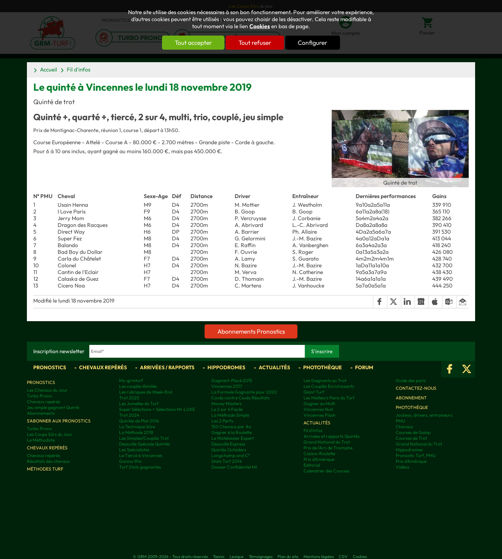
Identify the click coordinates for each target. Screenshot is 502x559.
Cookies (259, 26)
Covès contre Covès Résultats (240, 398)
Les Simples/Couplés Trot (144, 438)
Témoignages (260, 556)
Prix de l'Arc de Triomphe (328, 448)
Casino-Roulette (319, 453)
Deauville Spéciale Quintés (144, 444)
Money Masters (226, 403)
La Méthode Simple (230, 415)
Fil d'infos (78, 69)
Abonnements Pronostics (251, 331)
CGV (343, 556)
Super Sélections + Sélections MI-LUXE (157, 409)
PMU (400, 421)
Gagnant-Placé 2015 (231, 380)
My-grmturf (131, 380)
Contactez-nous (416, 388)
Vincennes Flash (320, 415)
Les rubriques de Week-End (145, 392)
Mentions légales (319, 556)
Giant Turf (314, 392)
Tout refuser (255, 42)
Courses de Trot (411, 438)
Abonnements (41, 413)
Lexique (237, 556)
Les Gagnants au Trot (325, 380)
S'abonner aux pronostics (59, 421)
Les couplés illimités (138, 386)
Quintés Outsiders (228, 450)
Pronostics (49, 367)
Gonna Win (130, 461)
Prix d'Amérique (319, 459)
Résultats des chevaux (48, 461)
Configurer (314, 42)
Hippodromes (226, 367)
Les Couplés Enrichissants (329, 386)
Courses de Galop (413, 432)
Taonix (218, 556)
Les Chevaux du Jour (47, 390)
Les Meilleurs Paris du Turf (329, 398)
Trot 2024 (129, 415)
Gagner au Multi (319, 403)
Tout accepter (191, 42)
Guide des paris (411, 380)
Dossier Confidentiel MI (234, 467)
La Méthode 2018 (136, 432)
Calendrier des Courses (326, 471)
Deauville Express (228, 444)
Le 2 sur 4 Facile (227, 409)
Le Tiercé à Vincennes (140, 455)
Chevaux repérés (103, 367)
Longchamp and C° (230, 455)
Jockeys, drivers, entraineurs (424, 415)
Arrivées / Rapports (167, 367)
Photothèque (322, 367)
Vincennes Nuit (318, 409)
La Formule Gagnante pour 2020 (244, 392)
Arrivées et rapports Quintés (332, 436)
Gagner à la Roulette (231, 432)
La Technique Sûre (137, 427)
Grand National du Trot (327, 442)
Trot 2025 (129, 398)
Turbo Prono (39, 396)
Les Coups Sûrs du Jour (49, 434)
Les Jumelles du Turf (139, 403)
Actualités (274, 367)
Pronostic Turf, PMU (415, 455)
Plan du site (288, 556)
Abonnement (411, 398)
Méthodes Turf (45, 469)
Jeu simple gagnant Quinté (53, 407)
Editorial (312, 465)
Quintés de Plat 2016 (139, 421)
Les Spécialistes (134, 450)
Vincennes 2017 (226, 386)
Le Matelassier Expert (232, 438)
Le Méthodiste (41, 440)
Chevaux (404, 427)
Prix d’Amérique (411, 461)
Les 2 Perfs (222, 421)
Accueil (48, 69)
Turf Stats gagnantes (140, 467)
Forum (364, 367)
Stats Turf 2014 (226, 461)
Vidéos (402, 467)
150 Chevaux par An (231, 427)
